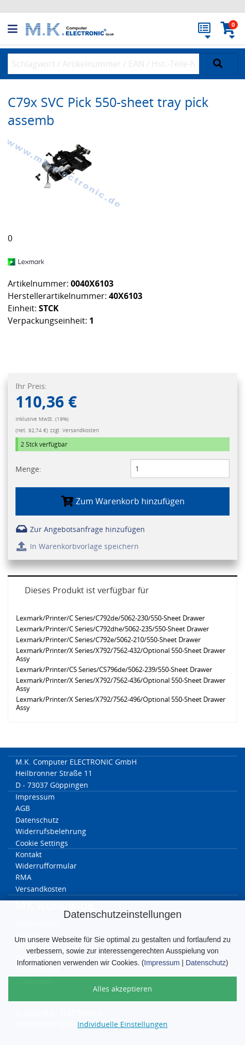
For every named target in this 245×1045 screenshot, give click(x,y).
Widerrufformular (46, 866)
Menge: (28, 469)
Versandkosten (41, 889)
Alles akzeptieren (122, 989)
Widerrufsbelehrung (50, 831)
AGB (22, 808)
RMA (23, 877)
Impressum (161, 963)
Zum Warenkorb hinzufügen (122, 501)
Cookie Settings (41, 843)
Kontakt (28, 854)
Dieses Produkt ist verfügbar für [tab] (87, 590)
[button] (17, 29)
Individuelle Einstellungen (122, 1024)
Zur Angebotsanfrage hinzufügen (80, 529)
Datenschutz (206, 963)
